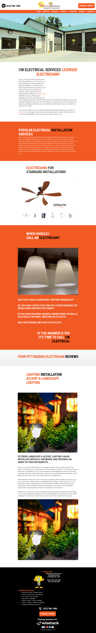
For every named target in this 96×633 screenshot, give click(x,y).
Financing (73, 11)
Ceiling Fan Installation (29, 598)
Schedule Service (86, 6)
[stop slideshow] (49, 209)
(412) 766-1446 (13, 5)
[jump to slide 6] (70, 216)
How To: (63, 11)
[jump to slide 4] (52, 216)
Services (54, 11)
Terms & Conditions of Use (48, 629)
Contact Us (91, 11)
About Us (46, 11)
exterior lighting (41, 94)
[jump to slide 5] (61, 216)
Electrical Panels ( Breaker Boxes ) (32, 592)
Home (39, 11)
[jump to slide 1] (26, 216)
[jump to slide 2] (34, 216)
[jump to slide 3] (43, 216)
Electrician (62, 356)
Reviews (81, 11)
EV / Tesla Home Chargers (30, 596)
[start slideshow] (46, 209)
